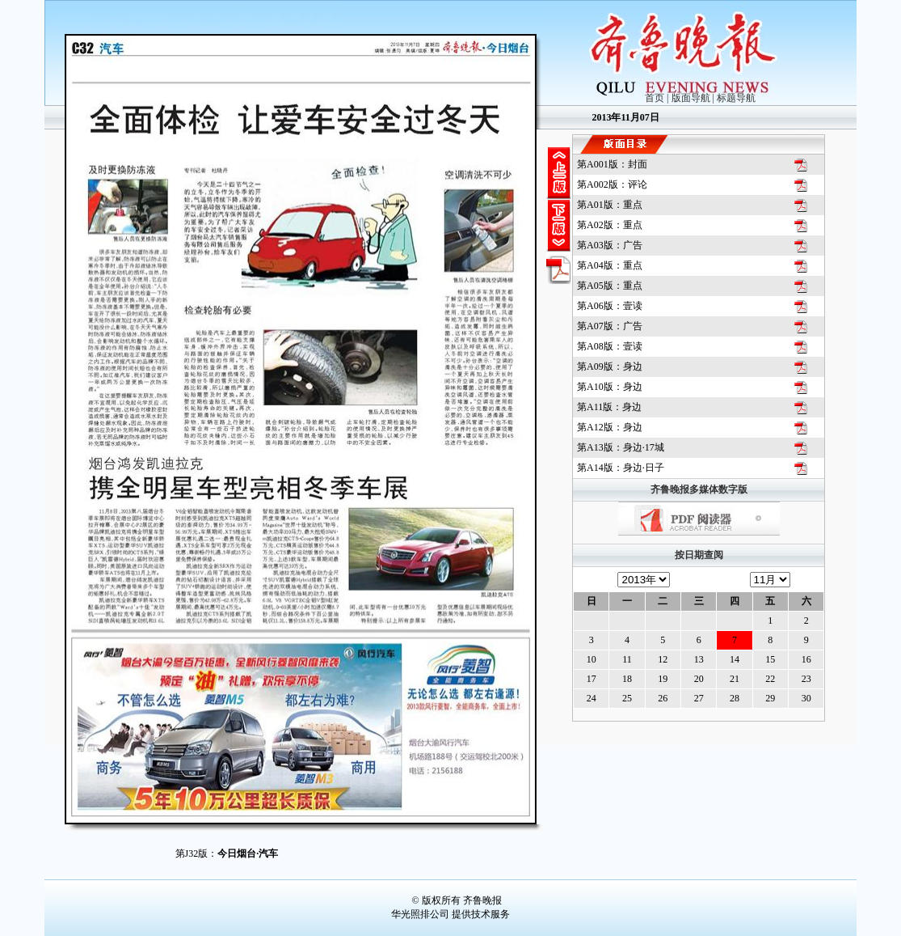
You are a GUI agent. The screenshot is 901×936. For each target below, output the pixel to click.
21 (734, 678)
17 (591, 678)
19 (662, 678)
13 (699, 659)
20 (699, 678)
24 (591, 698)
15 (770, 659)
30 (806, 698)
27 (699, 698)
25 (627, 698)
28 (734, 698)
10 (591, 659)
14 (734, 659)
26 (662, 698)
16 (806, 659)
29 (770, 698)
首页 (654, 98)
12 (662, 659)
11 (627, 659)
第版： (612, 164)
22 (770, 678)
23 (806, 678)
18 (627, 678)
